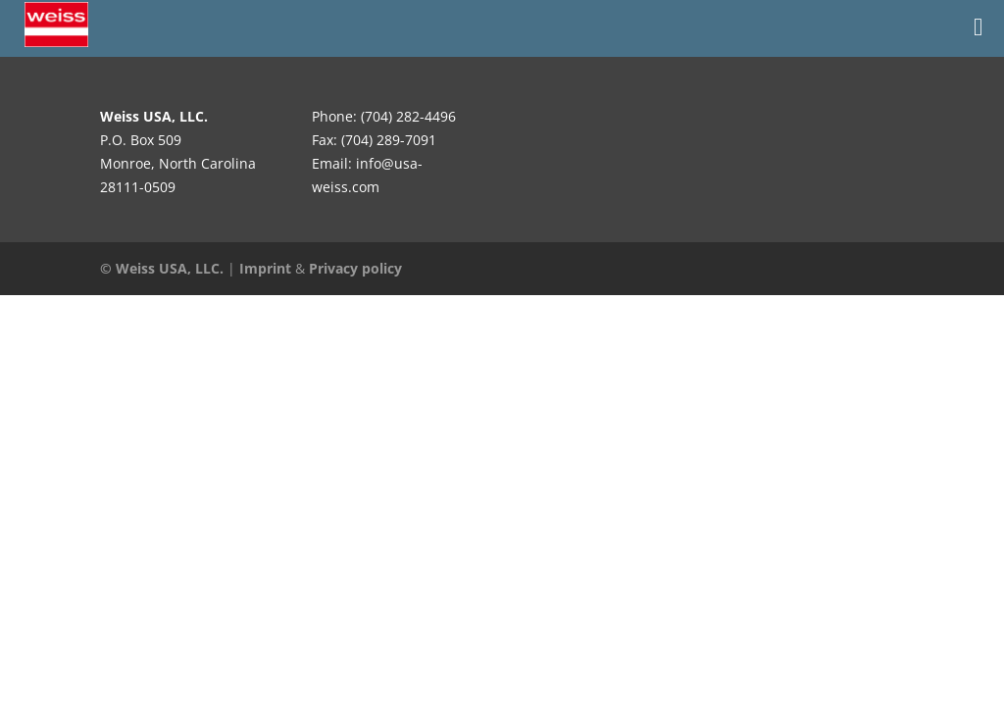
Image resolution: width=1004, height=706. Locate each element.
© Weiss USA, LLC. (162, 268)
